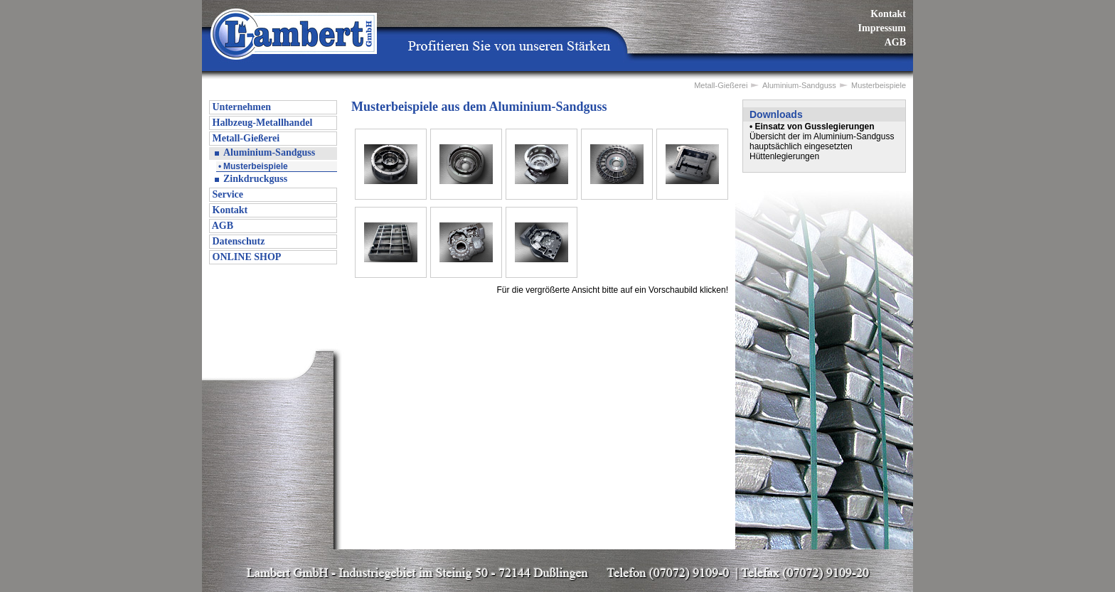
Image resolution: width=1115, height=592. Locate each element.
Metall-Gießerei (244, 138)
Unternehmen (240, 107)
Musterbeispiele (255, 166)
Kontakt (888, 14)
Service (226, 194)
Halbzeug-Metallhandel (261, 122)
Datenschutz (237, 241)
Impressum (882, 28)
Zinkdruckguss (255, 178)
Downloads (776, 114)
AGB (895, 42)
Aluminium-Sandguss (269, 152)
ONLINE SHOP (245, 257)
